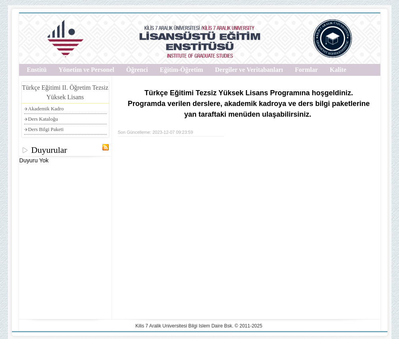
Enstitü (37, 69)
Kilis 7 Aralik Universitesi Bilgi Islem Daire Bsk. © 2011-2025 (198, 326)
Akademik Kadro (46, 109)
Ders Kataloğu (43, 119)
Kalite (338, 69)
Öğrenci (137, 69)
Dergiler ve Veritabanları (249, 69)
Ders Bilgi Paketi (46, 129)
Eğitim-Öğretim (181, 69)
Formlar (306, 69)
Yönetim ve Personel (86, 69)
